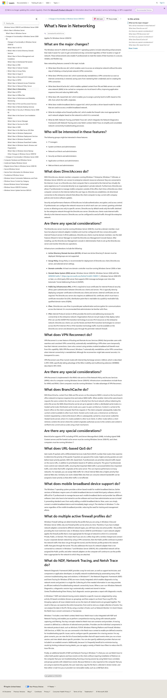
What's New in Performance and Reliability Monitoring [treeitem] (21, 99)
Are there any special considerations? (141, 31)
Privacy (46, 692)
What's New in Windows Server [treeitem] (16, 33)
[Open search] (157, 3)
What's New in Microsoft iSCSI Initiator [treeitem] (20, 77)
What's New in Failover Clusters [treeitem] (18, 68)
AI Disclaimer (7, 692)
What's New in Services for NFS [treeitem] (18, 124)
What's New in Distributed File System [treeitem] (20, 62)
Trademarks (88, 692)
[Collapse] (36, 19)
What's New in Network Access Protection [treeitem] (21, 83)
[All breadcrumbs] (46, 18)
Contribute (38, 692)
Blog (29, 692)
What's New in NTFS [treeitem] (14, 92)
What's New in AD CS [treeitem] (15, 48)
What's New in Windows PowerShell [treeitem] (19, 139)
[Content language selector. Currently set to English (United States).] (12, 686)
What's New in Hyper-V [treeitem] (15, 74)
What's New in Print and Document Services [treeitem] (22, 104)
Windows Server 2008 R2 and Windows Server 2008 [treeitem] (21, 27)
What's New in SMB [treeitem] (14, 127)
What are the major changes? (138, 23)
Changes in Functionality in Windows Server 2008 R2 (66, 19)
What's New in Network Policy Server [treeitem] (20, 86)
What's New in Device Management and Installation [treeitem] (21, 57)
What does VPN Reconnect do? (139, 34)
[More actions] (121, 18)
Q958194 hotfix (54, 276)
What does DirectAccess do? (138, 28)
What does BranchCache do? (138, 39)
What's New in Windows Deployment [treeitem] (20, 133)
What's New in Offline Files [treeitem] (16, 95)
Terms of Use (78, 692)
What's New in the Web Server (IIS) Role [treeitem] (21, 130)
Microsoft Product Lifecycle (61, 10)
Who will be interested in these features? (142, 26)
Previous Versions (19, 692)
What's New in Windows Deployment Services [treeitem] (23, 136)
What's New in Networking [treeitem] (17, 89)
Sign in (162, 3)
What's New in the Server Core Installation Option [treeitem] (21, 116)
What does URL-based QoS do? (139, 45)
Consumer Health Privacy (61, 692)
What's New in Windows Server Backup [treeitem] (20, 151)
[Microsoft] (4, 2)
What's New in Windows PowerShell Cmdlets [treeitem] (22, 142)
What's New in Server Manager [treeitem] (18, 121)
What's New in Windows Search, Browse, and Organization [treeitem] (22, 146)
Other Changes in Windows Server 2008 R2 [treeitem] (22, 154)
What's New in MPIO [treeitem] (14, 80)
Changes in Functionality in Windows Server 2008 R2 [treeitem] (22, 43)
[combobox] (21, 23)
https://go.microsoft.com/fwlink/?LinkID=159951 (80, 276)
